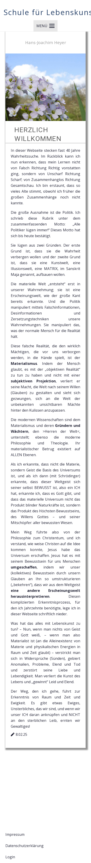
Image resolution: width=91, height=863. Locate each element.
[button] (45, 25)
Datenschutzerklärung (24, 845)
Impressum (14, 834)
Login (10, 856)
